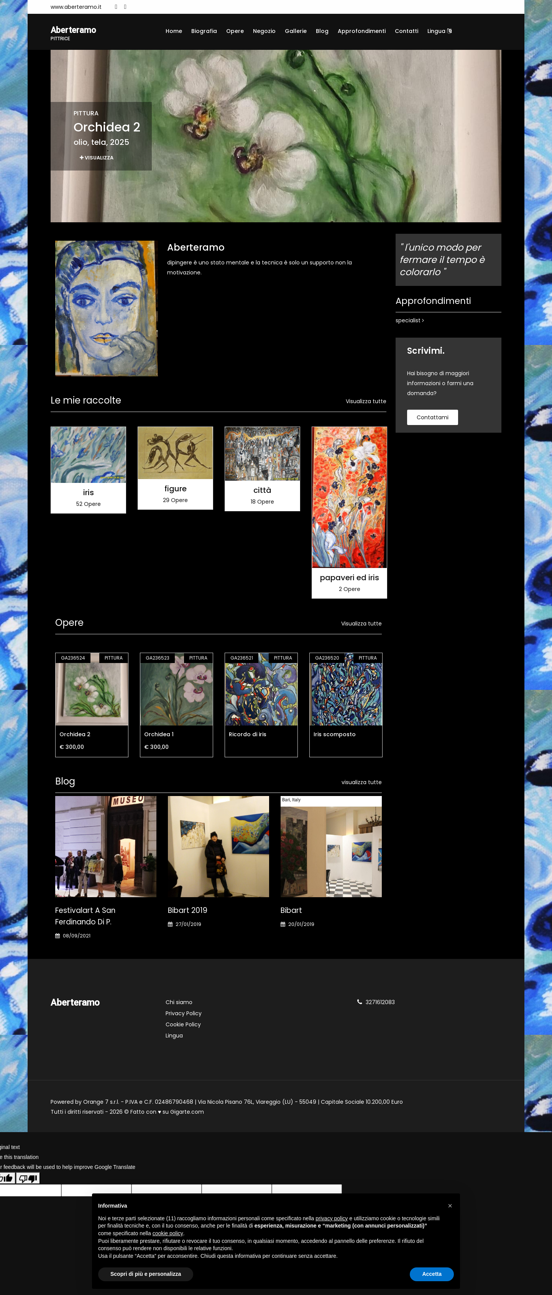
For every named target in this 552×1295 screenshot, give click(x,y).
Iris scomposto (335, 735)
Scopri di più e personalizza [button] (145, 1274)
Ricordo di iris (247, 735)
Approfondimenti (362, 31)
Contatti (406, 31)
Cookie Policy (183, 1025)
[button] (450, 1206)
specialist (410, 321)
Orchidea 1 (159, 735)
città (262, 491)
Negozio (264, 31)
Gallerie (296, 31)
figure (175, 489)
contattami (433, 418)
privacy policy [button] (331, 1218)
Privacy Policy (184, 1014)
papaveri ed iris (349, 578)
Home (174, 31)
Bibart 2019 (187, 911)
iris (88, 493)
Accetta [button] (432, 1274)
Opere (235, 31)
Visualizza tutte (366, 402)
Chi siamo (179, 1003)
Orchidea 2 (74, 735)
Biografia (204, 31)
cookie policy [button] (168, 1233)
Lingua (439, 31)
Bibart (291, 911)
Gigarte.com (187, 1112)
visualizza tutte (362, 783)
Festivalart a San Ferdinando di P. (85, 917)
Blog (322, 31)
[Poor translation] (28, 1179)
